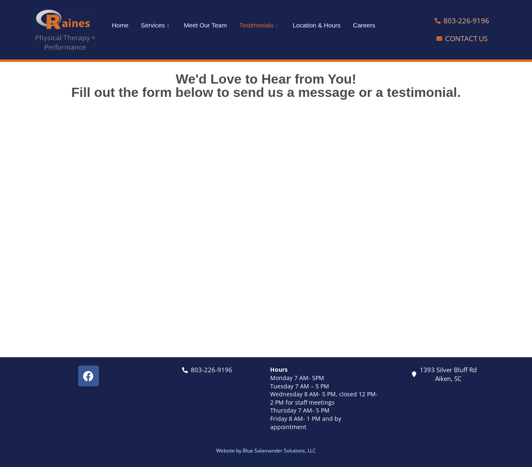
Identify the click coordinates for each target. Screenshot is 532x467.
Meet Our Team (205, 25)
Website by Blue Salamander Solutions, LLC (266, 450)
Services (155, 25)
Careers (364, 25)
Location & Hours (316, 25)
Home (120, 25)
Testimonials (258, 25)
